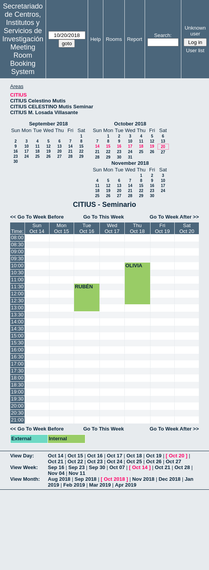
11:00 (17, 279)
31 (130, 157)
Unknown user (194, 31)
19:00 (17, 392)
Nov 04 (56, 473)
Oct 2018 (114, 479)
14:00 (17, 322)
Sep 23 (76, 467)
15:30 (17, 343)
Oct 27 (173, 461)
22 (81, 151)
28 (70, 156)
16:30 (17, 357)
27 (59, 156)
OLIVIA (134, 265)
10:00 (17, 265)
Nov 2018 (143, 479)
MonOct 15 (61, 228)
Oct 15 (75, 456)
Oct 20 (176, 456)
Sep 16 (56, 467)
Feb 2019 (74, 485)
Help (95, 39)
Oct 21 (56, 461)
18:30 (17, 385)
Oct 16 (95, 456)
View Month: (25, 479)
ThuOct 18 (137, 228)
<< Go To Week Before (37, 217)
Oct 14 (56, 456)
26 (48, 156)
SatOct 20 (186, 228)
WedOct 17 (111, 228)
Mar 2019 (100, 485)
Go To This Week (103, 217)
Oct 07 (117, 467)
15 (81, 146)
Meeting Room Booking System (22, 59)
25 (37, 156)
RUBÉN (84, 286)
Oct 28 (182, 467)
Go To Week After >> (174, 217)
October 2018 (130, 124)
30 (15, 161)
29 (81, 156)
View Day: (22, 456)
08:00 (17, 237)
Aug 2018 (59, 479)
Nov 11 (77, 473)
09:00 (17, 251)
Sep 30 (97, 467)
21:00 (17, 420)
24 (26, 156)
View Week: (24, 467)
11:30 (17, 286)
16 (15, 151)
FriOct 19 (162, 228)
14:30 (17, 329)
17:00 (17, 364)
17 (26, 151)
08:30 (17, 244)
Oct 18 (134, 456)
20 (59, 151)
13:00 (17, 308)
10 (26, 146)
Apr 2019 (125, 485)
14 (70, 146)
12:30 (17, 301)
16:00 (17, 350)
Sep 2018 (85, 479)
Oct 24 (114, 461)
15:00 (17, 336)
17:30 (17, 371)
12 (48, 146)
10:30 (17, 272)
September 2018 (48, 124)
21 (70, 151)
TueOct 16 (86, 228)
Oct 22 (75, 461)
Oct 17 (114, 456)
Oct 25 (134, 461)
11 (37, 146)
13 (59, 146)
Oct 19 (154, 456)
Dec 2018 (170, 479)
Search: (163, 35)
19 (48, 151)
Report (134, 39)
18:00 (17, 378)
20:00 (17, 406)
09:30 (17, 258)
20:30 (17, 413)
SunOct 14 (36, 228)
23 (15, 156)
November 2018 (130, 163)
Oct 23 (95, 461)
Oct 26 (154, 461)
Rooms (114, 39)
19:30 (17, 399)
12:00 (17, 293)
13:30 (17, 315)
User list (195, 50)
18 (37, 151)
